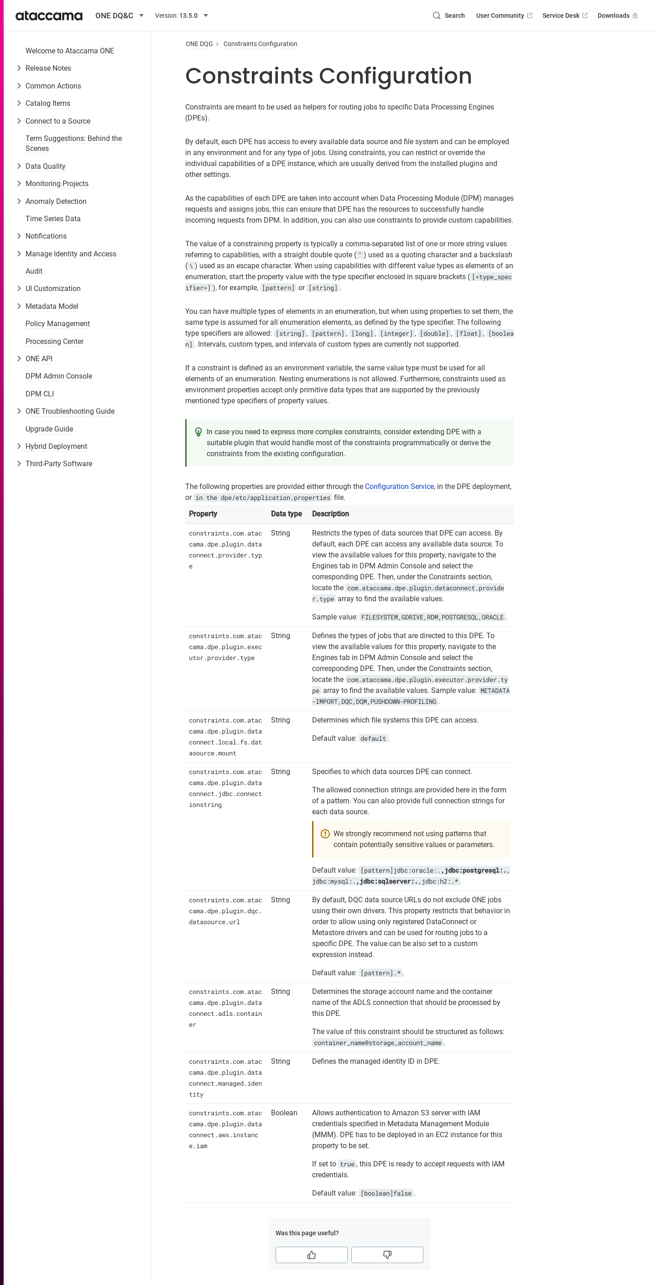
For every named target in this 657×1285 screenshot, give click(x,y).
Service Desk (565, 15)
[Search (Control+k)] (448, 15)
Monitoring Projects (57, 183)
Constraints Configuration (260, 43)
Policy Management (58, 323)
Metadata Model (52, 306)
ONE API (39, 358)
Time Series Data (53, 218)
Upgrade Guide (49, 429)
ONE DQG (199, 43)
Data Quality (46, 166)
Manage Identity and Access (71, 254)
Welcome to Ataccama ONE (70, 51)
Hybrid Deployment (56, 446)
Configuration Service (399, 486)
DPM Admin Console (59, 376)
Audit (34, 271)
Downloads (619, 15)
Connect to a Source (58, 121)
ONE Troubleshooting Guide (70, 411)
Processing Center (54, 341)
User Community (505, 15)
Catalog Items (48, 103)
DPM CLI (40, 394)
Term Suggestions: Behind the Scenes (74, 143)
